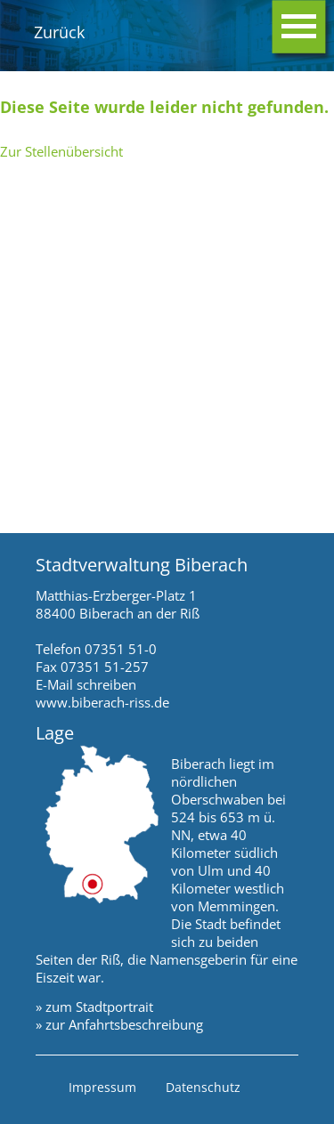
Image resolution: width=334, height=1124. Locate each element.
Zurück (59, 32)
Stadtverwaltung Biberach (142, 565)
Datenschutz (203, 1087)
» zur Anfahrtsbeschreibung (119, 1024)
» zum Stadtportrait (94, 1006)
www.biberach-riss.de (102, 702)
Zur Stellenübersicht (61, 151)
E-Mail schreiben (86, 684)
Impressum (102, 1087)
